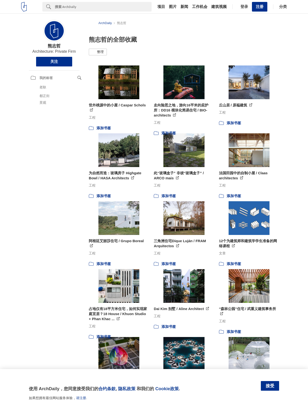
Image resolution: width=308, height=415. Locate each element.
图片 (173, 7)
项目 (161, 7)
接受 (270, 385)
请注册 (81, 398)
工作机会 (199, 7)
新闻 (184, 7)
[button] (98, 52)
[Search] (103, 7)
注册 (259, 7)
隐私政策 (126, 388)
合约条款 (107, 388)
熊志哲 (54, 46)
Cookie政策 (167, 388)
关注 (54, 61)
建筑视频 (219, 7)
